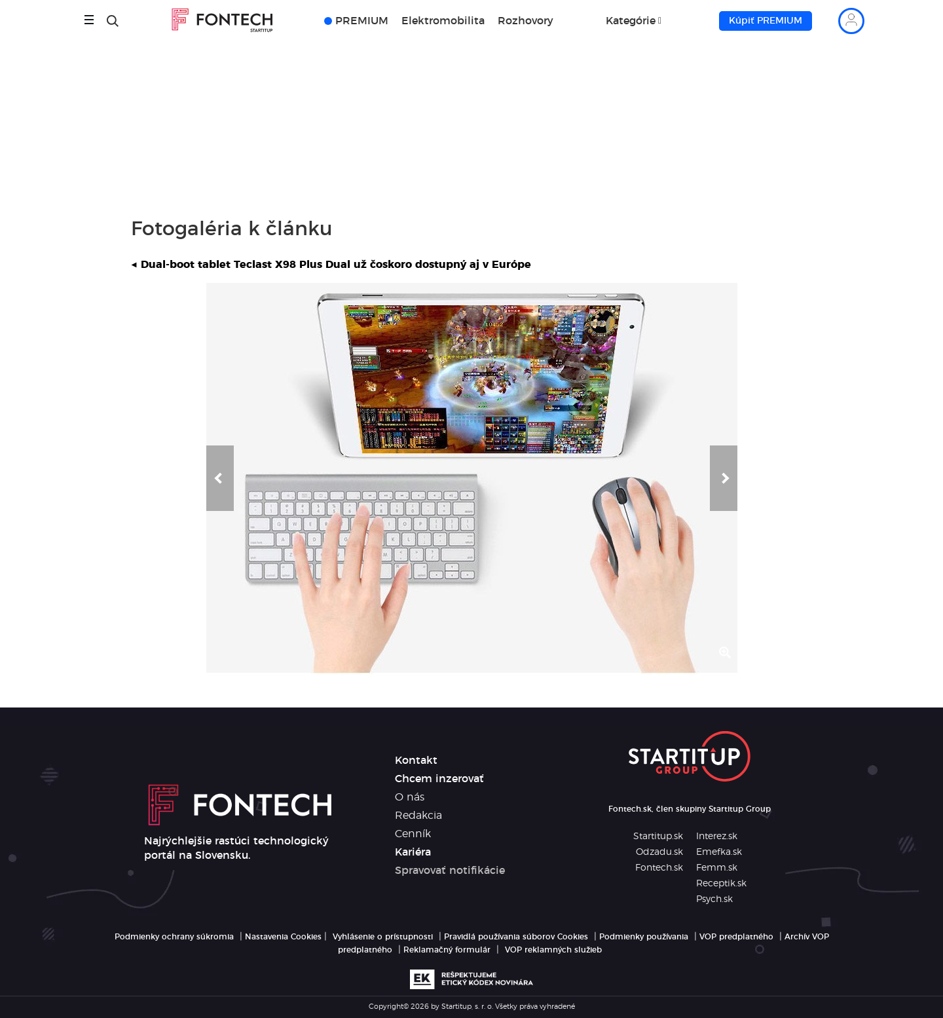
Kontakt (416, 760)
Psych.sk (714, 899)
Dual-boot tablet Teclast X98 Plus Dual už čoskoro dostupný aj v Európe (331, 264)
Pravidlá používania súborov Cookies (516, 937)
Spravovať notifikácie (450, 870)
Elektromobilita (443, 21)
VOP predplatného (736, 937)
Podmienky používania (643, 937)
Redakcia (418, 815)
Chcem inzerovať (439, 779)
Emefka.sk (719, 852)
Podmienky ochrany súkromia (174, 937)
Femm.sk (716, 868)
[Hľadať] (113, 21)
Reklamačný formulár (446, 950)
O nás (409, 797)
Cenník (413, 834)
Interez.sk (716, 836)
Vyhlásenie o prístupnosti (383, 937)
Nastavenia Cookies (283, 937)
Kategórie (631, 21)
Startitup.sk (658, 836)
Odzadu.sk (659, 852)
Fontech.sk (659, 868)
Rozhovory (525, 21)
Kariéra (413, 852)
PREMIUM (361, 21)
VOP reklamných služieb (553, 950)
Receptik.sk (721, 883)
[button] (220, 478)
